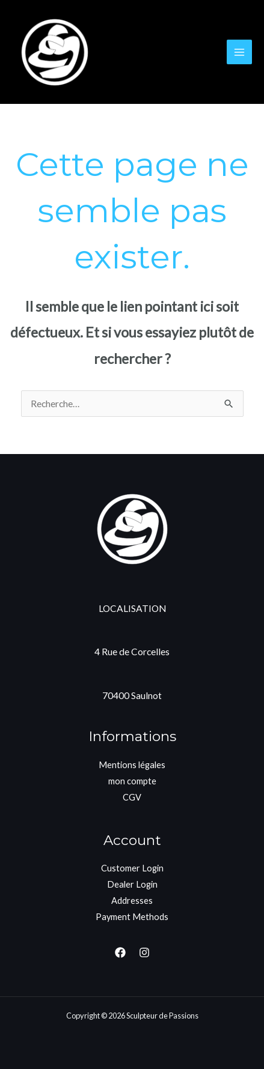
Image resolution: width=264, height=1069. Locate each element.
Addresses (132, 900)
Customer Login (132, 868)
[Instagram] (144, 952)
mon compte (132, 781)
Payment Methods (132, 917)
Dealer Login (132, 884)
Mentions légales (132, 765)
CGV (132, 797)
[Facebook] (120, 952)
